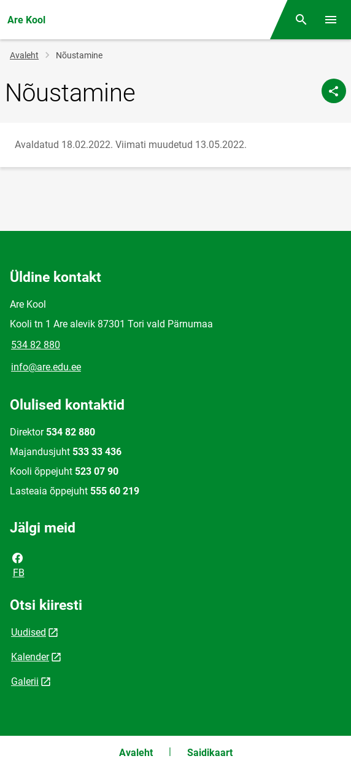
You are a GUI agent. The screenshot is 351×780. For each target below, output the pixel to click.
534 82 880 (35, 345)
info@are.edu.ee (46, 367)
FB (18, 564)
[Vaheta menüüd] (330, 19)
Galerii (25, 681)
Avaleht (24, 55)
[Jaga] (334, 91)
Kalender (30, 657)
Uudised (28, 632)
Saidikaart (210, 753)
